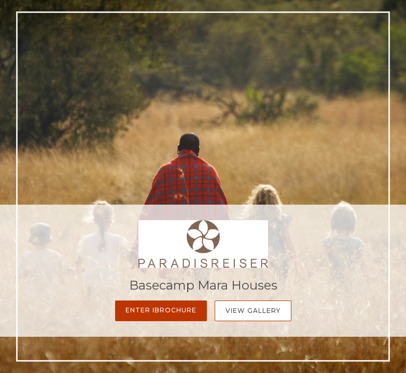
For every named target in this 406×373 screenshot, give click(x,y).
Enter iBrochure (161, 310)
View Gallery (253, 310)
